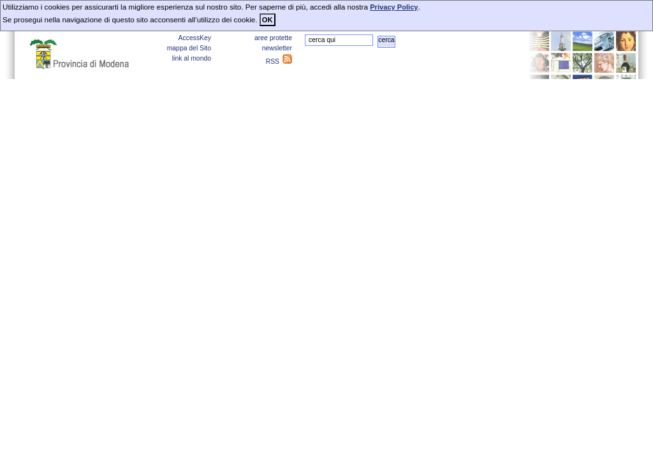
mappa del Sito (189, 48)
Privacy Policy (394, 7)
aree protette (273, 37)
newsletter (277, 48)
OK (267, 20)
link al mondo (191, 58)
